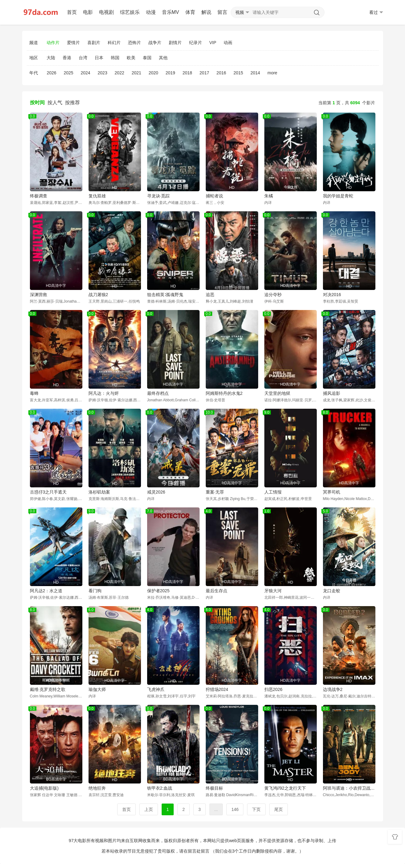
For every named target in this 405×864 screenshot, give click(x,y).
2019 (170, 72)
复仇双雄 (97, 195)
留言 (222, 12)
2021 (136, 72)
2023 (102, 72)
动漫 (151, 12)
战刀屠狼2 (98, 294)
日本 (99, 57)
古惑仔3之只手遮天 (48, 492)
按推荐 (72, 102)
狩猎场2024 (217, 689)
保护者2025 (158, 590)
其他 (163, 57)
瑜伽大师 (97, 689)
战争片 (154, 42)
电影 (88, 12)
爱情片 (73, 42)
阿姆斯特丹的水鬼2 (224, 393)
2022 (119, 72)
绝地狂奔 (97, 788)
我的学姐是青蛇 (338, 195)
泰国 (147, 57)
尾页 (278, 809)
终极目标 (214, 788)
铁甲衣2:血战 (159, 788)
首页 (72, 12)
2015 (238, 72)
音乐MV (170, 12)
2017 (204, 72)
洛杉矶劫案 (99, 492)
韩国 (115, 57)
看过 (376, 12)
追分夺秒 (273, 294)
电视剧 (106, 12)
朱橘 (268, 195)
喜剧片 (93, 42)
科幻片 (114, 42)
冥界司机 (331, 492)
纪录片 (195, 42)
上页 (148, 809)
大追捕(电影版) (44, 788)
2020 (153, 72)
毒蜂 (34, 393)
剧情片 (175, 42)
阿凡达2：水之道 (46, 590)
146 (234, 809)
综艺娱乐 (130, 12)
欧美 (131, 57)
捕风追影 (331, 393)
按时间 (37, 102)
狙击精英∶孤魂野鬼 (165, 294)
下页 (256, 809)
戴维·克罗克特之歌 (48, 689)
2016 (221, 72)
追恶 (210, 294)
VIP (213, 42)
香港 (67, 57)
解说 (206, 12)
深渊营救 (38, 294)
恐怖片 (134, 42)
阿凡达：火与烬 (104, 393)
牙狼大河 (273, 590)
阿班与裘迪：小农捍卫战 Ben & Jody (349, 788)
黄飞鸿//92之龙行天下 (285, 788)
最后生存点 (216, 590)
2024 (85, 72)
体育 (190, 12)
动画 (228, 42)
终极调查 (38, 195)
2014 (255, 72)
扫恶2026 (273, 689)
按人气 (55, 102)
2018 (187, 72)
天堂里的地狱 (277, 393)
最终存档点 (158, 393)
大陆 (51, 57)
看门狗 (95, 590)
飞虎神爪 (155, 689)
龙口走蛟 (331, 590)
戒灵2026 (156, 492)
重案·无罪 (215, 492)
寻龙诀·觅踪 (158, 195)
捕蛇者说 (214, 195)
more (272, 72)
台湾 (83, 57)
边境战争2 (333, 689)
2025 (68, 72)
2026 (51, 72)
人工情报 (273, 492)
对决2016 (332, 294)
